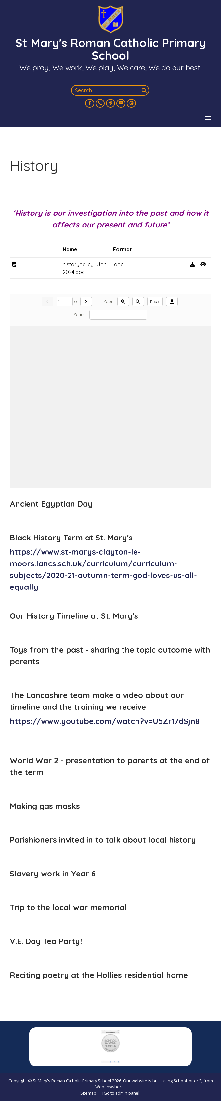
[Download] (172, 302)
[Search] (144, 90)
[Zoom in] (123, 302)
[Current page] (65, 302)
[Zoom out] (138, 302)
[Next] (86, 302)
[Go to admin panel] (121, 1093)
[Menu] (208, 119)
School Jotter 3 (188, 1080)
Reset (155, 301)
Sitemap (88, 1093)
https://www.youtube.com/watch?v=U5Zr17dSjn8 (105, 721)
